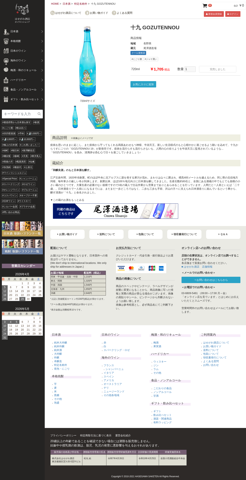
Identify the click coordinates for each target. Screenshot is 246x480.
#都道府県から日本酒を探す (16, 122)
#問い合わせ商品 (10, 212)
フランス (109, 365)
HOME (55, 3)
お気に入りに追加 (143, 84)
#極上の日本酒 (9, 145)
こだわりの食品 (162, 388)
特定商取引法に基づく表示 (95, 435)
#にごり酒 (7, 128)
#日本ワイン (8, 201)
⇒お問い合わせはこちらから (211, 279)
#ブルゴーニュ (29, 190)
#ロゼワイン (28, 184)
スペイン (109, 376)
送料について (211, 350)
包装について (211, 353)
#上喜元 (28, 167)
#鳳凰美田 (21, 161)
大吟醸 (58, 353)
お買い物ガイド (99, 13)
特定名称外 (80, 3)
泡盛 (56, 402)
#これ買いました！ (29, 145)
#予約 (21, 133)
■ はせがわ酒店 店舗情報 (197, 266)
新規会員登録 (214, 14)
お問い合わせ (211, 364)
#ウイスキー (24, 201)
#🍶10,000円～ (27, 139)
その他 (58, 398)
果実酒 (157, 346)
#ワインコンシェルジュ (14, 173)
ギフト (157, 411)
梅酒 (156, 342)
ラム (156, 369)
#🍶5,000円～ (9, 139)
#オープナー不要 (28, 195)
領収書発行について (215, 357)
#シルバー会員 (9, 206)
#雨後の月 (7, 161)
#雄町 (5, 150)
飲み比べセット (162, 414)
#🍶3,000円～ (34, 133)
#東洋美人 (36, 156)
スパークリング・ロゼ (117, 350)
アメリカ (109, 380)
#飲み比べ (21, 128)
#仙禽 (31, 161)
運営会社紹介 (123, 435)
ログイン (232, 14)
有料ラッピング (162, 422)
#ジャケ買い (151, 59)
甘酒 (156, 395)
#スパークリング (10, 184)
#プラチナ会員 (27, 206)
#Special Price (9, 178)
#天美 (25, 156)
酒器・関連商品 (162, 418)
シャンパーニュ (114, 369)
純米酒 (58, 350)
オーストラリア (113, 383)
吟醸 (56, 357)
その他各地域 (111, 395)
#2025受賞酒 (8, 133)
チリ (106, 387)
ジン (156, 365)
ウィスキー (159, 361)
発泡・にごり (62, 368)
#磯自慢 (6, 156)
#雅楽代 (17, 167)
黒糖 (56, 395)
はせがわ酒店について (68, 13)
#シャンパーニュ (28, 178)
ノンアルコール (162, 391)
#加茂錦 (6, 167)
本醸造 (58, 361)
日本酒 (66, 3)
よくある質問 (124, 13)
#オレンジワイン (10, 190)
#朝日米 (15, 150)
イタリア (109, 372)
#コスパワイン (9, 195)
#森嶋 (16, 156)
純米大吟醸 (60, 342)
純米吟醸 (59, 346)
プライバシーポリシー (63, 435)
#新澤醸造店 (28, 150)
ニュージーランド (114, 391)
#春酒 (36, 122)
